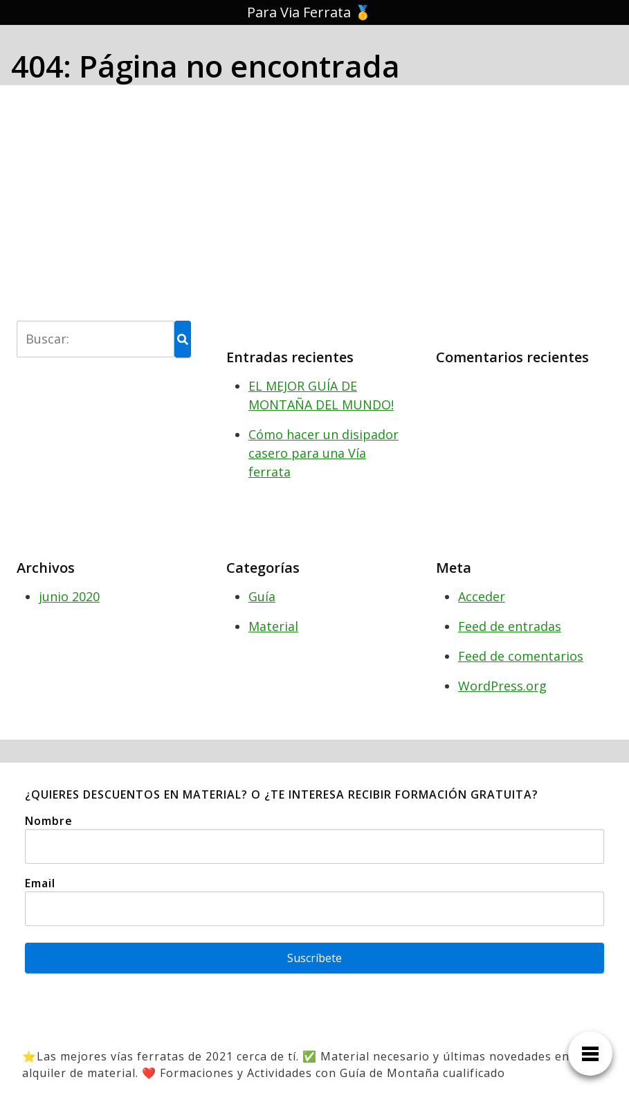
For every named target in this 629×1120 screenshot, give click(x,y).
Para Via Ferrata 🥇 (309, 12)
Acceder (481, 596)
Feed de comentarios (520, 656)
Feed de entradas (509, 626)
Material (273, 626)
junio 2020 (69, 596)
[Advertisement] (314, 200)
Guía (261, 596)
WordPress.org (502, 685)
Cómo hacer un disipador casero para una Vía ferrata (323, 453)
